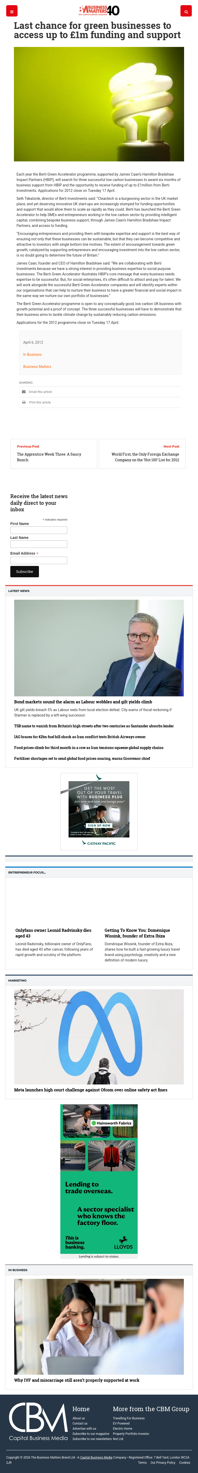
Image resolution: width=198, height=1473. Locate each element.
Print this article (35, 402)
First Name (19, 524)
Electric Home (122, 1428)
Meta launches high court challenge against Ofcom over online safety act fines (90, 1089)
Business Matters (37, 367)
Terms (142, 1462)
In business (17, 1270)
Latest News (18, 591)
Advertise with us (84, 1428)
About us (78, 1418)
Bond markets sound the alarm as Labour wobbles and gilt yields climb (83, 701)
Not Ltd (118, 1439)
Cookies (184, 1462)
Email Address (24, 553)
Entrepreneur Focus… (27, 872)
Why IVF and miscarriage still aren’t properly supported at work (76, 1380)
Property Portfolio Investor (131, 1434)
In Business (32, 354)
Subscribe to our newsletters (92, 1439)
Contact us (79, 1423)
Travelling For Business (129, 1418)
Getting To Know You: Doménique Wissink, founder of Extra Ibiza (137, 933)
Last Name (19, 538)
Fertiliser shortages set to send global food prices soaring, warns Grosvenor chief (82, 758)
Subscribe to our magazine (90, 1434)
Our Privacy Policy (163, 1462)
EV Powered (121, 1423)
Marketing (17, 980)
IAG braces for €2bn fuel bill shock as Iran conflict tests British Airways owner (80, 736)
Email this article (35, 392)
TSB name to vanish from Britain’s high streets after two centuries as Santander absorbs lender (94, 725)
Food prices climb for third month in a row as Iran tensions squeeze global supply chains (88, 747)
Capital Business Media (96, 1457)
